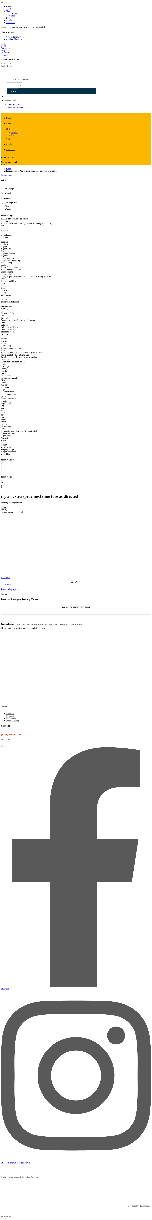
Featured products (12, 188)
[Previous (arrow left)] (2, 1218)
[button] (3, 43)
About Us (10, 713)
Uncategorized (11, 202)
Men (13, 16)
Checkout (10, 20)
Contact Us (10, 23)
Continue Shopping (14, 39)
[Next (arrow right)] (5, 1218)
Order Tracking (12, 720)
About (8, 9)
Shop (8, 11)
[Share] (7, 1216)
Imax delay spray (10, 589)
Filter (4, 507)
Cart (8, 18)
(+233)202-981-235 (11, 734)
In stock (8, 193)
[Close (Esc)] (10, 1216)
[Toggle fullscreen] (5, 1216)
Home (8, 6)
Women (14, 13)
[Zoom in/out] (2, 1216)
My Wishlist (11, 718)
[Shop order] (12, 512)
